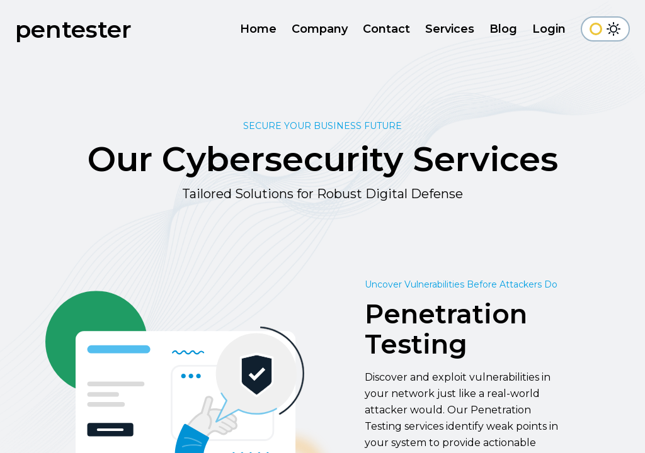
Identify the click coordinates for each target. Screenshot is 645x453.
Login (549, 29)
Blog (503, 29)
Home (258, 29)
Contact (386, 29)
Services (449, 29)
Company (320, 29)
